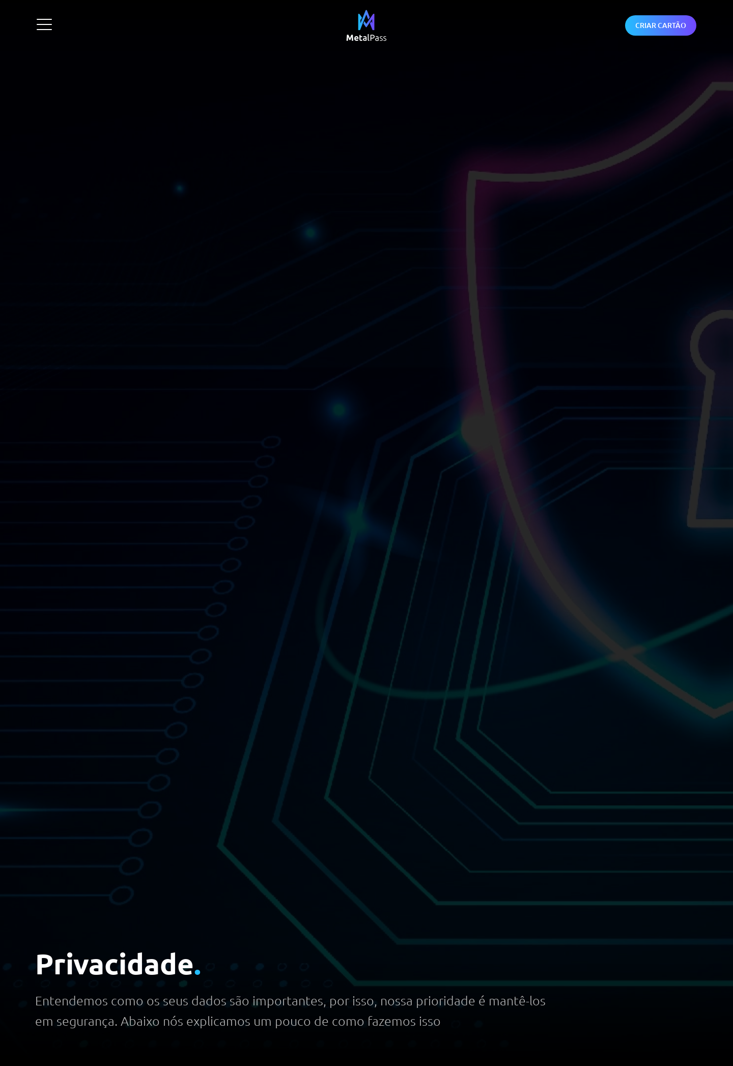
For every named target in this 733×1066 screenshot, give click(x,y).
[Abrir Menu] (44, 24)
